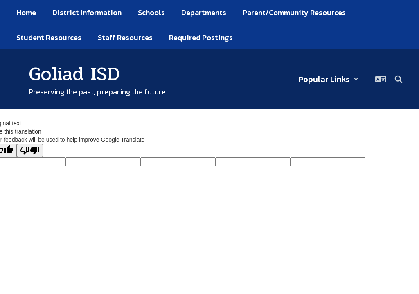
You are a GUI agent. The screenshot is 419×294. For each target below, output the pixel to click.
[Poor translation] (30, 150)
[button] (328, 79)
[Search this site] (398, 79)
